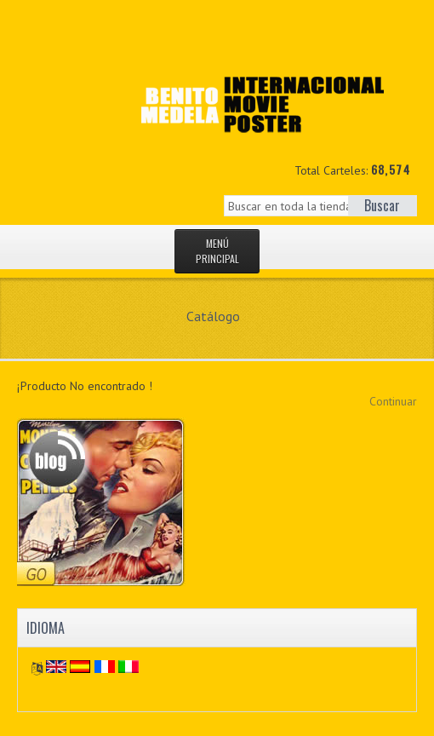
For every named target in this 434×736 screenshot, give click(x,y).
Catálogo (213, 316)
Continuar (393, 401)
